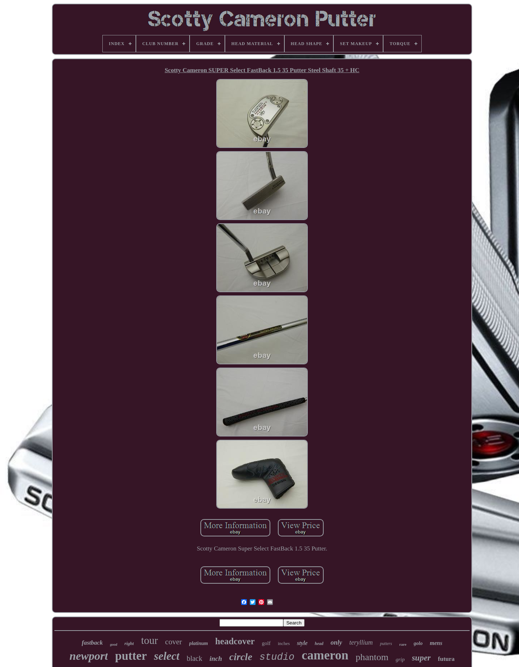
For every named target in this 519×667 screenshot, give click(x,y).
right (129, 643)
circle (240, 656)
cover (173, 641)
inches (284, 643)
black (194, 658)
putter (131, 655)
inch (215, 658)
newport (89, 655)
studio (277, 657)
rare (403, 644)
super (421, 657)
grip (400, 659)
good (113, 644)
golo (418, 643)
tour (149, 640)
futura (446, 658)
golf (266, 643)
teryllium (361, 642)
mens (436, 643)
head (319, 643)
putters (386, 643)
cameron (325, 655)
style (302, 643)
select (166, 656)
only (336, 642)
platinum (198, 643)
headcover (235, 641)
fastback (92, 642)
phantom (372, 657)
